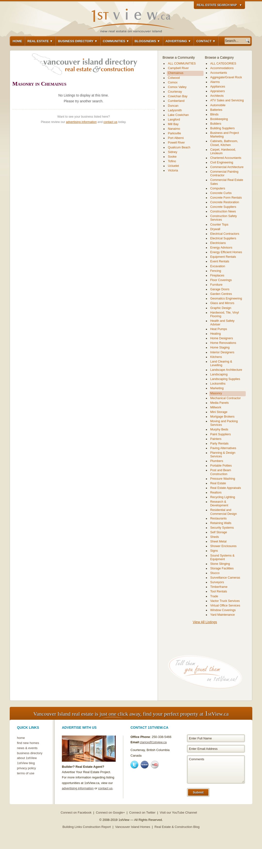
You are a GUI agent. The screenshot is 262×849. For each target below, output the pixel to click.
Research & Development (219, 503)
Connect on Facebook (76, 812)
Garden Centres (221, 294)
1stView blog (26, 763)
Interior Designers (222, 352)
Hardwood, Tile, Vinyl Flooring (224, 314)
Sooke (172, 156)
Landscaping (219, 374)
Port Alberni (176, 138)
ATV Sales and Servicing (227, 100)
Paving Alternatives (223, 448)
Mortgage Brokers (222, 416)
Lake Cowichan (178, 115)
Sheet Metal (218, 541)
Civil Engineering (221, 162)
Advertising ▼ (178, 41)
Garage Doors (219, 289)
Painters (215, 439)
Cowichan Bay (178, 96)
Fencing (215, 271)
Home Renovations (223, 343)
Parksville (174, 133)
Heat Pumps (218, 329)
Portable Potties (221, 465)
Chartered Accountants (225, 158)
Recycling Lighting (222, 497)
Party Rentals (219, 443)
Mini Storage (219, 412)
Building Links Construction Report (86, 827)
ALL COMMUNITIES (182, 63)
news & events (27, 748)
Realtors (216, 492)
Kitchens (216, 357)
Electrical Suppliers (223, 238)
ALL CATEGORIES (223, 63)
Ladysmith (175, 110)
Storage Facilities (222, 568)
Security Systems (222, 527)
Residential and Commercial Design (223, 511)
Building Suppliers (222, 128)
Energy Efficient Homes (226, 252)
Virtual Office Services (225, 605)
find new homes (28, 743)
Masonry (216, 393)
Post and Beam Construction (220, 472)
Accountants (218, 72)
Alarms (215, 82)
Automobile (218, 105)
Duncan (173, 105)
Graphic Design (220, 308)
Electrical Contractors (224, 233)
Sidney (172, 152)
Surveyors (217, 582)
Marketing (217, 388)
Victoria (173, 170)
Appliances (217, 86)
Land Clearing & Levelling (221, 363)
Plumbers (216, 461)
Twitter (134, 764)
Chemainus (175, 73)
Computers (217, 188)
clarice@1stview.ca (153, 742)
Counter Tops (219, 224)
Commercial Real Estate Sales (226, 181)
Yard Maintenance (222, 614)
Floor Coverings (221, 280)
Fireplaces (217, 275)
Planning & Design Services (223, 454)
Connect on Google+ (110, 812)
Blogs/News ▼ (147, 41)
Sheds (214, 537)
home (21, 738)
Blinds (214, 114)
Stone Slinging (220, 564)
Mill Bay (173, 124)
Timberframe (219, 587)
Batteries (216, 110)
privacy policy (26, 768)
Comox (173, 82)
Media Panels (219, 402)
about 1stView (27, 758)
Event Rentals (219, 261)
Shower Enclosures (223, 546)
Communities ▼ (116, 41)
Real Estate (218, 483)
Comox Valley (177, 87)
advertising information (81, 122)
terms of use (25, 773)
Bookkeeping (219, 119)
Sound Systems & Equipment (222, 557)
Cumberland (176, 101)
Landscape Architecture (226, 370)
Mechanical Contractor (225, 398)
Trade (214, 596)
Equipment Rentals (223, 257)
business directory (29, 753)
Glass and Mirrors (222, 303)
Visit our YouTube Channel (178, 812)
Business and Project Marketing (224, 134)
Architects (217, 95)
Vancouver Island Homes (132, 827)
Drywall (215, 229)
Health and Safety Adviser (222, 322)
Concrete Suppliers (223, 207)
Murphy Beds (219, 429)
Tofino (172, 161)
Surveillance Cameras (225, 577)
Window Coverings (223, 610)
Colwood (174, 78)
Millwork (215, 407)
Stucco (215, 573)
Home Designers (221, 338)
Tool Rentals (218, 591)
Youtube (155, 764)
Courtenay (175, 91)
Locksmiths (218, 383)
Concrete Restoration (224, 202)
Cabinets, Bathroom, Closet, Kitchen (224, 142)
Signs (214, 550)
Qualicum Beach (179, 147)
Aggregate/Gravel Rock (226, 77)
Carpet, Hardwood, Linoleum (223, 151)
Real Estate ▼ (40, 41)
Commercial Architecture (227, 167)
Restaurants (218, 518)
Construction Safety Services (223, 217)
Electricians (218, 243)
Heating (215, 333)
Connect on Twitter (142, 812)
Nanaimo (174, 128)
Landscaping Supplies (225, 379)
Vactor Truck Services (225, 601)
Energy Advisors (221, 247)
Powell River (176, 142)
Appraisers (217, 91)
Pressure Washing (222, 478)
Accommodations (222, 68)
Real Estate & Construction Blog (177, 827)
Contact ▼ (205, 41)
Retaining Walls (220, 523)
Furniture (216, 284)
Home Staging (220, 347)
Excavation (217, 266)
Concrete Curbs (221, 193)
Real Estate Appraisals (225, 488)
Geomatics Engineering (226, 298)
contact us (110, 122)
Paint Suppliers (220, 434)
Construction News (223, 211)
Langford (174, 119)
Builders (215, 123)
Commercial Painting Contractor (224, 173)
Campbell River (178, 68)
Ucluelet (173, 166)
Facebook (144, 764)
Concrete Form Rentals (226, 197)
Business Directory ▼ (78, 41)
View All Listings (205, 622)
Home (17, 41)
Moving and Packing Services (224, 423)
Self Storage (218, 532)
